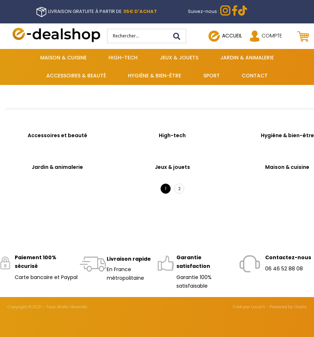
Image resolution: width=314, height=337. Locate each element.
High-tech (123, 57)
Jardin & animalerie (247, 57)
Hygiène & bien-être (154, 75)
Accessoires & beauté (76, 75)
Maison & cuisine (63, 57)
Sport (211, 75)
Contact (255, 75)
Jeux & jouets (179, 57)
